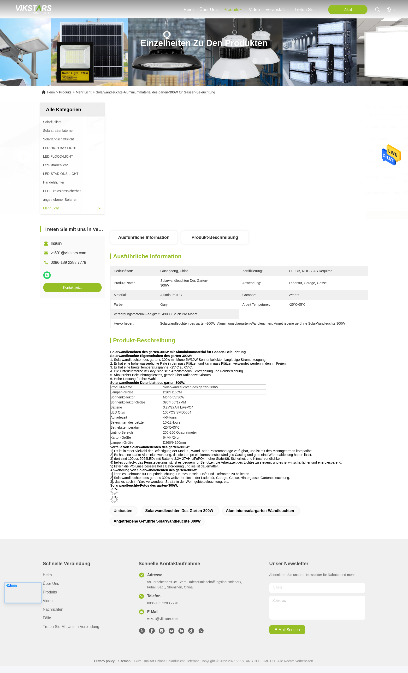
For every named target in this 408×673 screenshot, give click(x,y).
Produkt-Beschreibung (214, 237)
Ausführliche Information (143, 237)
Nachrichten (53, 609)
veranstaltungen (277, 9)
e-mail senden (287, 630)
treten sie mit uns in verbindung (305, 9)
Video (48, 601)
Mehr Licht (83, 92)
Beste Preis (286, 215)
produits (233, 9)
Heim (189, 9)
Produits (65, 92)
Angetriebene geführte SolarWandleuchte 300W (157, 521)
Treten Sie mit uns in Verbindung (71, 627)
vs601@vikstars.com (68, 253)
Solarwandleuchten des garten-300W (179, 511)
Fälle (47, 618)
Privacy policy (104, 661)
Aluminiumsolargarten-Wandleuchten (260, 511)
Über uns (209, 9)
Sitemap (124, 661)
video (254, 9)
